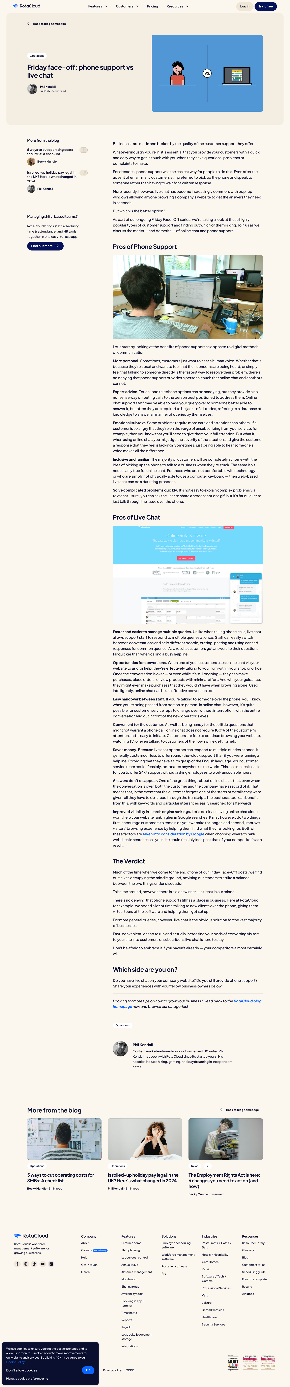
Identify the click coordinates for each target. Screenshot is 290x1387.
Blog (245, 1257)
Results (247, 1286)
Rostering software (174, 1266)
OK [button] (88, 1370)
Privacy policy (112, 1370)
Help (84, 1257)
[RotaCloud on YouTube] (42, 1264)
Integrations (129, 1346)
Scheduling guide (254, 1272)
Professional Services (216, 1288)
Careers (86, 1250)
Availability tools (132, 1294)
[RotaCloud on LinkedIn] (51, 1264)
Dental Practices (213, 1310)
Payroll (125, 1327)
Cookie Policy (15, 1362)
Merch (85, 1272)
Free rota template (254, 1279)
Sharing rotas (130, 1286)
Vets (205, 1295)
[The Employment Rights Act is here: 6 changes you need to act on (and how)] (225, 1139)
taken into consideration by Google (173, 834)
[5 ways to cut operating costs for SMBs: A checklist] (64, 1139)
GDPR (130, 1370)
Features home (131, 1243)
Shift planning (130, 1250)
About (85, 1243)
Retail (205, 1269)
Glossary (248, 1250)
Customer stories (253, 1265)
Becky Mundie (37, 1188)
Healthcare (209, 1317)
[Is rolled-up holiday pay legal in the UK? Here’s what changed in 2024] (145, 1139)
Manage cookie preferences (27, 1379)
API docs (248, 1294)
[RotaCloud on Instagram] (26, 1264)
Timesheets (129, 1313)
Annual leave (129, 1265)
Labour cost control (134, 1257)
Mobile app (129, 1279)
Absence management (136, 1272)
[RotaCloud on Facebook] (17, 1264)
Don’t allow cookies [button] (21, 1370)
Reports (126, 1320)
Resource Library (253, 1243)
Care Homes (210, 1262)
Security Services (213, 1324)
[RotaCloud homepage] (26, 6)
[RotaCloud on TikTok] (34, 1264)
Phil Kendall (48, 87)
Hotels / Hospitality (215, 1255)
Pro (164, 1273)
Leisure (206, 1303)
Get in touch (89, 1265)
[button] (97, 6)
